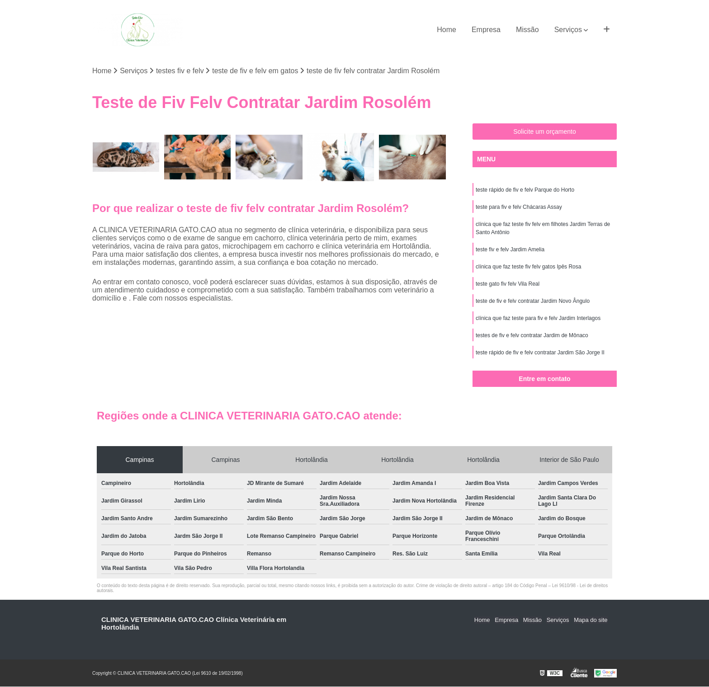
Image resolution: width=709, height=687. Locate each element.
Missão (527, 29)
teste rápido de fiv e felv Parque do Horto (525, 190)
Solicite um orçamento (544, 132)
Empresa (486, 29)
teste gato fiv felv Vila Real (507, 284)
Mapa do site (590, 620)
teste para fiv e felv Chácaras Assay (519, 207)
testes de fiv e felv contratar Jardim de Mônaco (532, 336)
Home (446, 29)
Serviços (568, 29)
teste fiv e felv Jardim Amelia (510, 250)
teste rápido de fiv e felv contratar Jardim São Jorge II (540, 353)
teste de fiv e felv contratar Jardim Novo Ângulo (533, 301)
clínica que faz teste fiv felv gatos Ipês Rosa (528, 267)
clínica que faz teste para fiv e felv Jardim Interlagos (538, 318)
